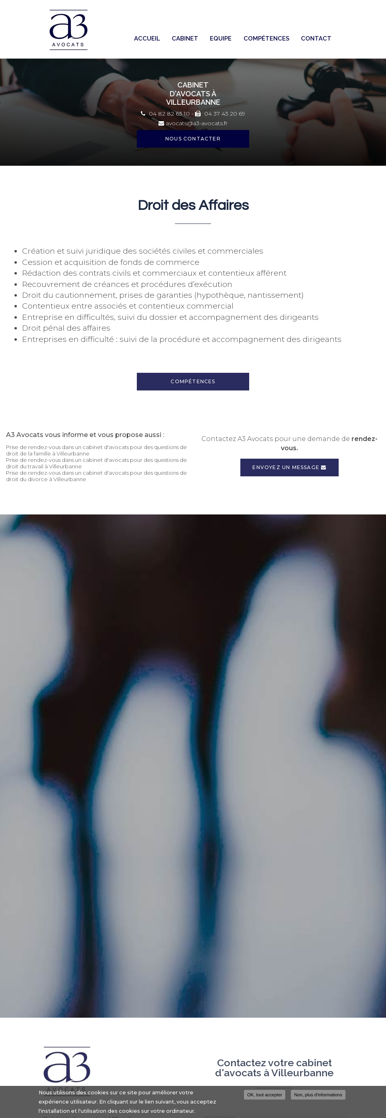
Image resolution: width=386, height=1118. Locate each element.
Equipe (221, 38)
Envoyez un (289, 467)
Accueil (147, 38)
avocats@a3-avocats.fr (193, 123)
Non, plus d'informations (318, 1095)
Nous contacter (193, 139)
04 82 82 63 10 (165, 113)
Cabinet (185, 38)
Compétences (266, 38)
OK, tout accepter (264, 1095)
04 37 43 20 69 (220, 113)
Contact (316, 38)
